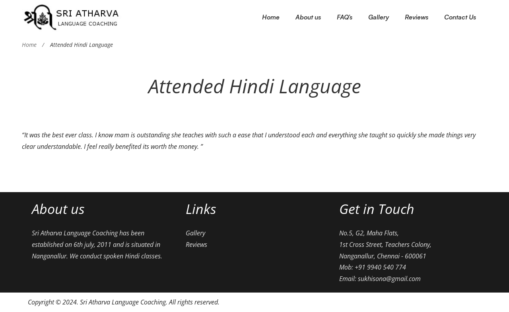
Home (29, 44)
